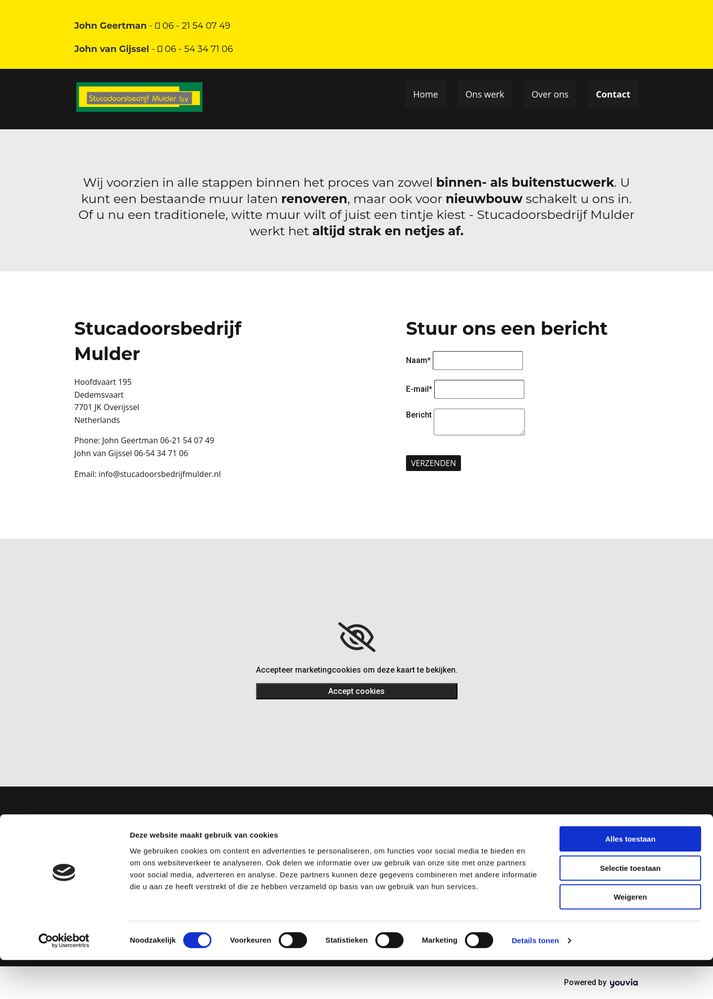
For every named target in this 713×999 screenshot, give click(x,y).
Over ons (550, 94)
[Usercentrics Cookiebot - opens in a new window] (64, 979)
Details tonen (535, 979)
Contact (614, 94)
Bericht (419, 415)
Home (427, 94)
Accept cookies (356, 691)
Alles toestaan (630, 878)
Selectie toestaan (630, 907)
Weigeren (630, 936)
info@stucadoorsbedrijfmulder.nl (160, 474)
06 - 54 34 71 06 (199, 49)
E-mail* (419, 389)
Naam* (418, 360)
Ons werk (486, 94)
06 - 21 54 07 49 (197, 25)
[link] (356, 637)
